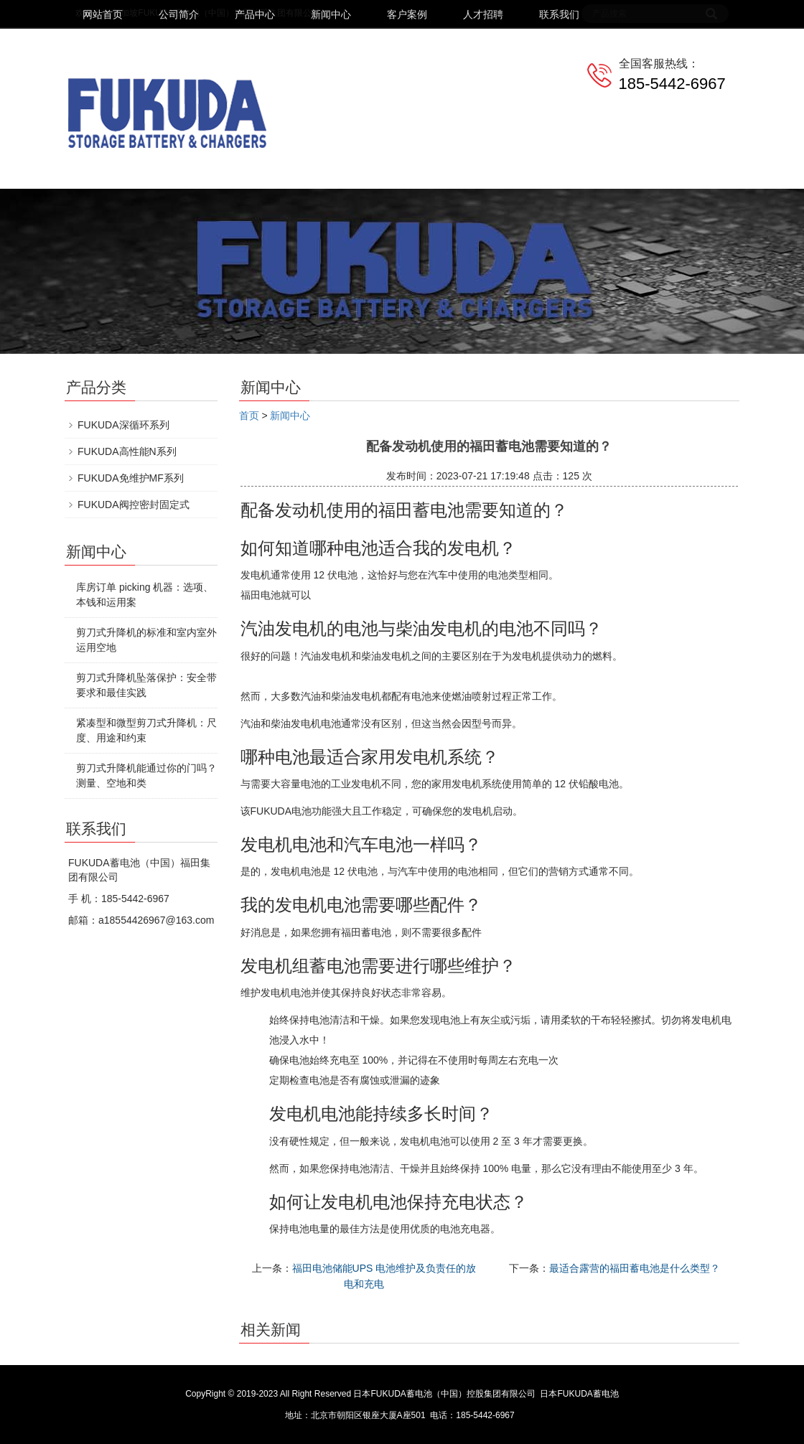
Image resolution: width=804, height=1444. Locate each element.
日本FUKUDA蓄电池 (579, 1394)
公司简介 (179, 14)
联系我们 (559, 14)
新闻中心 (331, 14)
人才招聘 (483, 14)
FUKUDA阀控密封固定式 (134, 504)
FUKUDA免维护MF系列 (131, 478)
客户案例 (407, 14)
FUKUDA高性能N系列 (127, 451)
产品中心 (255, 14)
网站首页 (103, 14)
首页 (249, 415)
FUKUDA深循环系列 (123, 425)
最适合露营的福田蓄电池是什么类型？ (634, 1268)
